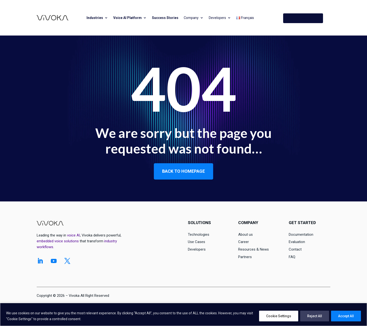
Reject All (314, 316)
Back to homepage (183, 171)
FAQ (292, 257)
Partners (245, 257)
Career (243, 242)
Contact (295, 249)
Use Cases (196, 242)
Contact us (303, 18)
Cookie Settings (278, 316)
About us (245, 234)
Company (191, 18)
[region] (183, 314)
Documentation (301, 234)
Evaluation (297, 242)
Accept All (346, 316)
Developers (217, 18)
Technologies (198, 234)
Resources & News (253, 249)
